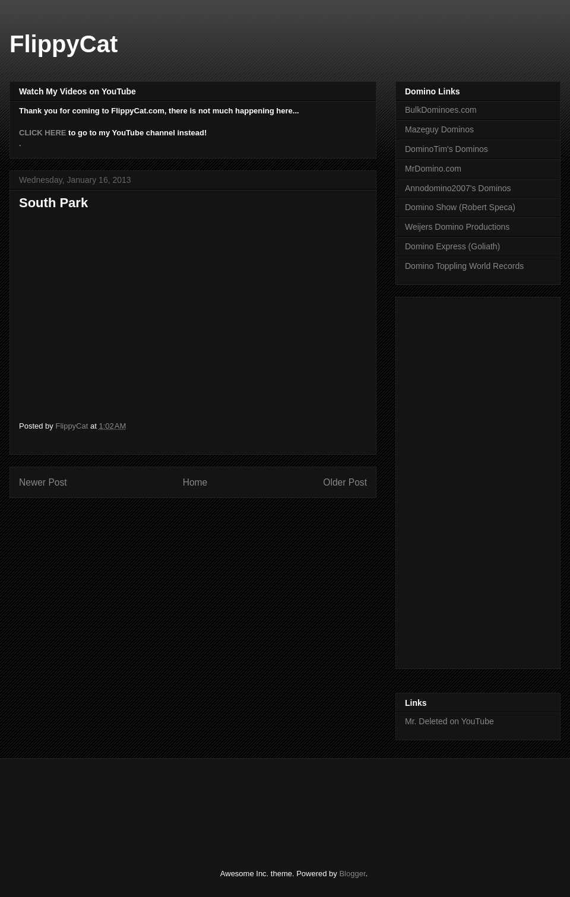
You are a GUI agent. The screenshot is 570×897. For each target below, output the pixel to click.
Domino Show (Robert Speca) (460, 207)
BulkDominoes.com (441, 110)
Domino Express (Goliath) (452, 246)
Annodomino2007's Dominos (458, 188)
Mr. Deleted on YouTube (449, 721)
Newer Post (43, 482)
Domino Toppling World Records (464, 266)
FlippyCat (64, 44)
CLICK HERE (42, 132)
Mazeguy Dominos (439, 129)
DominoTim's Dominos (446, 149)
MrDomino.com (433, 168)
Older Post (345, 482)
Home (195, 482)
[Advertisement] (234, 803)
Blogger (352, 873)
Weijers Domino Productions (457, 227)
